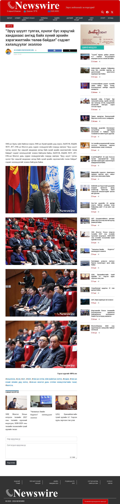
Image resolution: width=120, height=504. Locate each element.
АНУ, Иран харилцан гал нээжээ (102, 300)
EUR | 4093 (53, 11)
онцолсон (11, 379)
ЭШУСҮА (10, 385)
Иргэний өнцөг (78, 19)
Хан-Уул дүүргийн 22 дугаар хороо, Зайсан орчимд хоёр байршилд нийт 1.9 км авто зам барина (102, 206)
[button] (96, 43)
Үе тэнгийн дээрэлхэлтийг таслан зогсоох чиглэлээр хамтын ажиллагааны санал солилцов (102, 145)
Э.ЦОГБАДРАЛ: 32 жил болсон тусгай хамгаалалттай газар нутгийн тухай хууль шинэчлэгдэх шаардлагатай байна (102, 159)
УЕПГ (29, 379)
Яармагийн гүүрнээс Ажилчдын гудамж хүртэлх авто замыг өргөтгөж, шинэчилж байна (102, 174)
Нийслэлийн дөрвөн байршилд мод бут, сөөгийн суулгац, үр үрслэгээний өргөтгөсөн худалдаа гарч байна (102, 71)
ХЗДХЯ (66, 379)
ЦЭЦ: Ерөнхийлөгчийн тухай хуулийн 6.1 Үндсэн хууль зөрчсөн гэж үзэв (102, 276)
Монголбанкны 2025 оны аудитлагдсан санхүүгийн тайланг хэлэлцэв (102, 328)
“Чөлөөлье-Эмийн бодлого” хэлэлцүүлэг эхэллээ (102, 250)
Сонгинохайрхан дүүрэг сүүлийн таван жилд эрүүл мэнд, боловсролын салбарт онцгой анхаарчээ (102, 86)
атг (23, 379)
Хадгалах (11, 463)
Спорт (103, 18)
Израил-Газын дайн (28, 19)
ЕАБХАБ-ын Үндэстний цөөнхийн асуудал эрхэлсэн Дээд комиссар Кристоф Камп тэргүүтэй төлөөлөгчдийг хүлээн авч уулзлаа (102, 189)
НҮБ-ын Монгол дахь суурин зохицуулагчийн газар (54, 382)
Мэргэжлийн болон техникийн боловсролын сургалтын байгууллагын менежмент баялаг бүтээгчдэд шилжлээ (102, 313)
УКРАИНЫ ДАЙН (43, 19)
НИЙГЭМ (9, 26)
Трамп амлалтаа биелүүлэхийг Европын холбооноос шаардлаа (102, 117)
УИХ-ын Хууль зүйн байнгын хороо (47, 379)
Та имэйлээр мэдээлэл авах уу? (95, 501)
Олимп (17, 18)
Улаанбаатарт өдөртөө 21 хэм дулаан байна (102, 289)
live (18, 379)
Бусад (110, 18)
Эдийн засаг (56, 19)
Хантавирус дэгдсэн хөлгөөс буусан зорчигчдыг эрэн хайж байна (102, 263)
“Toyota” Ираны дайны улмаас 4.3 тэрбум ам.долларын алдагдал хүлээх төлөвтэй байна (102, 56)
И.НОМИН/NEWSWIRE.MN (24, 50)
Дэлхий (70, 18)
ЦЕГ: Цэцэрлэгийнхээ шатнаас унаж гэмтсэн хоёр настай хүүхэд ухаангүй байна (102, 220)
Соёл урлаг (91, 19)
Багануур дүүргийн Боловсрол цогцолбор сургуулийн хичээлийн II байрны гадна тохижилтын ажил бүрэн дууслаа (102, 130)
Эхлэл (9, 18)
